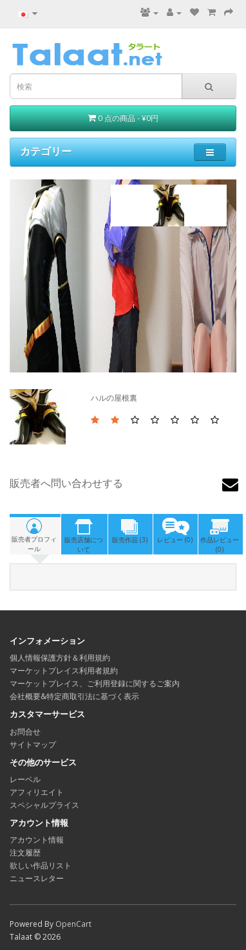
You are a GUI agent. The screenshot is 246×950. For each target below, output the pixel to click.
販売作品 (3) (130, 531)
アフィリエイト (37, 792)
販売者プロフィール (34, 535)
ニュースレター (37, 878)
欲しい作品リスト (40, 865)
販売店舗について (84, 535)
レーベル (25, 779)
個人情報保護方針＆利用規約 (60, 657)
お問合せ (25, 731)
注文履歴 (25, 852)
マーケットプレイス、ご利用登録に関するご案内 (95, 683)
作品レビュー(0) (220, 535)
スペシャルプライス (44, 804)
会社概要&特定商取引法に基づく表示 (74, 696)
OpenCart (73, 923)
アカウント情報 (37, 839)
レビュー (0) (175, 531)
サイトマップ (33, 744)
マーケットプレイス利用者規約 (64, 670)
